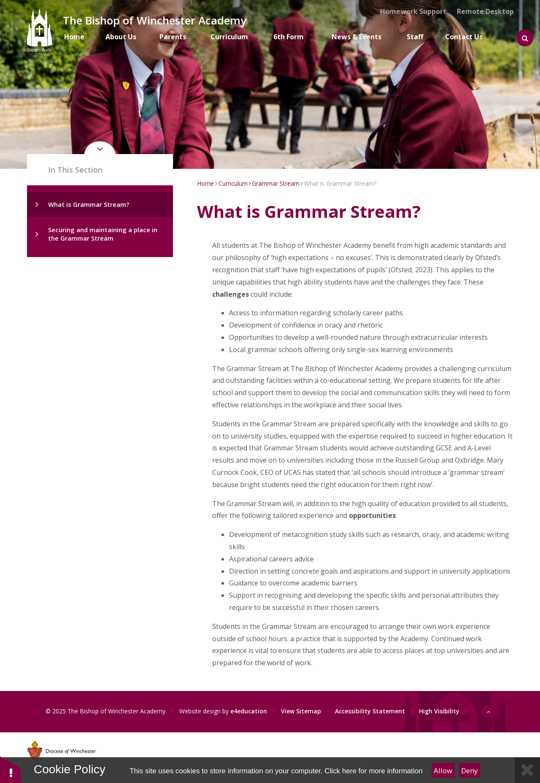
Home (205, 183)
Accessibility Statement (370, 711)
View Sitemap (301, 711)
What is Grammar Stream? (88, 204)
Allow (443, 770)
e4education (248, 711)
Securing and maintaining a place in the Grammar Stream (102, 233)
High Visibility (439, 711)
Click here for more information (373, 771)
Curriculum (233, 183)
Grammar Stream (276, 183)
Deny (469, 770)
